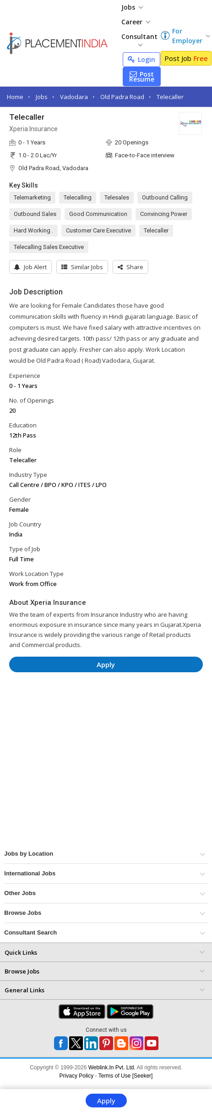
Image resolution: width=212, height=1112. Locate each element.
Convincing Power (163, 213)
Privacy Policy (77, 1076)
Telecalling (78, 197)
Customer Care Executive (98, 230)
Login (141, 59)
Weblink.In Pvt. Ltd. (112, 1067)
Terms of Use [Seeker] (125, 1076)
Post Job (186, 58)
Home (15, 97)
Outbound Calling (165, 197)
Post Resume (141, 76)
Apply (106, 1100)
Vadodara (74, 97)
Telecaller (170, 97)
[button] (130, 267)
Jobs (132, 7)
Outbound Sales (35, 213)
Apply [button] (106, 664)
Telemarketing (32, 197)
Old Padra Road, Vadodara (53, 168)
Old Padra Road (122, 97)
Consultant (139, 39)
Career (135, 21)
